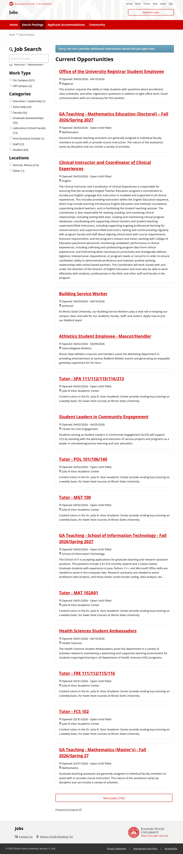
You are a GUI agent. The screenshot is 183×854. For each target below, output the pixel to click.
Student (20, 150)
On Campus (24, 80)
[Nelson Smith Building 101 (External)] (54, 837)
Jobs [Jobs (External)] (13, 12)
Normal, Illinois (26, 165)
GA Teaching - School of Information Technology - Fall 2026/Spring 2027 (113, 538)
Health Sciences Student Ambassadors (98, 630)
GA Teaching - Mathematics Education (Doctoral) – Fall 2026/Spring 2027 (113, 117)
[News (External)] (138, 4)
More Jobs (114, 798)
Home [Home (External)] (12, 34)
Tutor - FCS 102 (74, 711)
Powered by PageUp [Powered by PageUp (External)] (66, 809)
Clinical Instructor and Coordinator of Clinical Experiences (105, 165)
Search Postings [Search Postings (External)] (26, 34)
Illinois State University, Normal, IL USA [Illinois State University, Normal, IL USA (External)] (34, 848)
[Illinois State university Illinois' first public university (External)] (148, 832)
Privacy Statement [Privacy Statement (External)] (116, 848)
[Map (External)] (155, 4)
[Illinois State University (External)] (31, 4)
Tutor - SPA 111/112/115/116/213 (91, 378)
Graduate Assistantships (28, 120)
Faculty (20, 112)
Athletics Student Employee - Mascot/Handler (105, 336)
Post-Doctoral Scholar (28, 138)
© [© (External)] (7, 848)
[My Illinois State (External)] (171, 4)
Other (18, 171)
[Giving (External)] (129, 4)
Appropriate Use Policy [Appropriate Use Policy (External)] (145, 848)
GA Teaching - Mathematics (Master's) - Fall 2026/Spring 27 (102, 752)
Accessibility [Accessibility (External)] (171, 848)
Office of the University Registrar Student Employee (111, 71)
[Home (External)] (13, 25)
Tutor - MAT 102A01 (78, 592)
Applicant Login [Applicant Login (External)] (151, 12)
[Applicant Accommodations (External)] (66, 25)
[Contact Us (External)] (24, 837)
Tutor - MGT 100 (75, 497)
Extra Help (22, 107)
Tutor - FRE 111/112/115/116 (87, 673)
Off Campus (22, 86)
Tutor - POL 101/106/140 (83, 459)
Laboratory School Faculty (29, 130)
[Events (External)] (147, 4)
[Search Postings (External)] (32, 25)
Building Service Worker (83, 293)
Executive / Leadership (29, 101)
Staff (18, 144)
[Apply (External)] (163, 4)
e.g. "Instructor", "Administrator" (26, 64)
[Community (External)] (97, 25)
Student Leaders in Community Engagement (103, 416)
